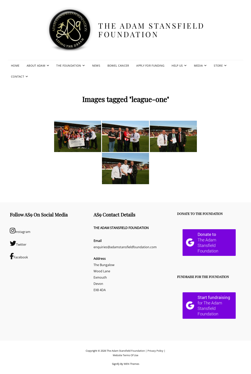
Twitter (18, 243)
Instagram (20, 230)
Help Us (177, 65)
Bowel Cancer (118, 65)
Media (198, 65)
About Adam (36, 65)
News (96, 65)
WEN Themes (131, 364)
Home (15, 65)
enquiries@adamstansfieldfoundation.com (125, 247)
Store (218, 65)
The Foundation (68, 65)
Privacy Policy (155, 350)
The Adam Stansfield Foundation (151, 30)
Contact (17, 76)
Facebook (19, 256)
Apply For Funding (150, 65)
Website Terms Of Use (125, 355)
